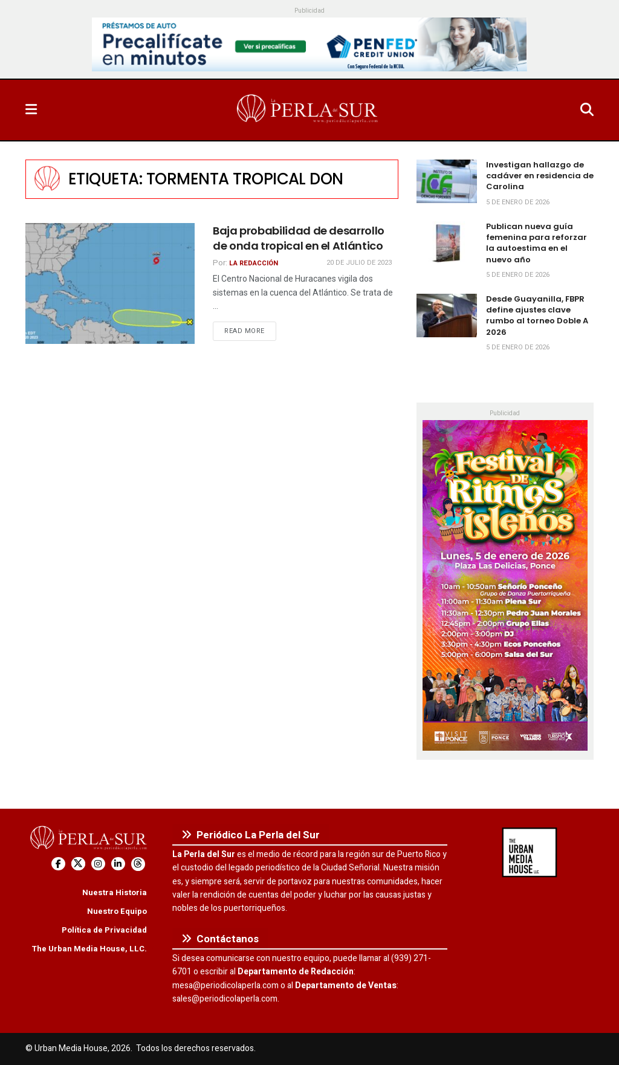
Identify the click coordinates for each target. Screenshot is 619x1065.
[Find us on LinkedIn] (118, 864)
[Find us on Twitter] (78, 864)
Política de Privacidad (104, 930)
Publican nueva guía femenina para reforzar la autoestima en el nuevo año (536, 243)
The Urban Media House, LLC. (89, 948)
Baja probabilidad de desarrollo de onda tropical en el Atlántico (298, 238)
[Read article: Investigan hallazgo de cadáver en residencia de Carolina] (446, 181)
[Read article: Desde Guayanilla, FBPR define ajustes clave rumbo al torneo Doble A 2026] (446, 315)
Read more (250, 330)
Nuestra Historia (114, 892)
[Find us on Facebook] (58, 864)
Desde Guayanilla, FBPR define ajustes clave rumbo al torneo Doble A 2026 (537, 315)
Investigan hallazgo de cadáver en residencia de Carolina (540, 175)
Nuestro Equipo (117, 911)
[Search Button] (587, 110)
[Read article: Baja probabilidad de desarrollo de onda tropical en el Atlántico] (110, 283)
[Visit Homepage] (308, 110)
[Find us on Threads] (138, 864)
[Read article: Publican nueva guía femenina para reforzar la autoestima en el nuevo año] (446, 243)
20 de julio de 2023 (359, 262)
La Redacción (253, 263)
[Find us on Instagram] (98, 864)
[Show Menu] (31, 110)
